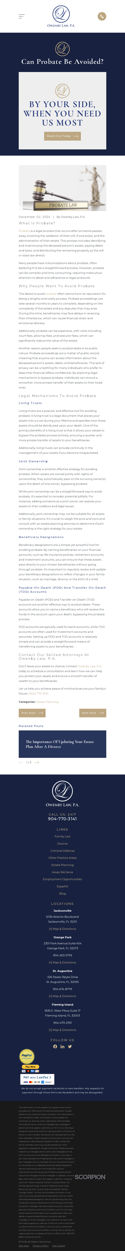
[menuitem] (24, 1246)
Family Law (62, 836)
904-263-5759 (62, 955)
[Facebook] (55, 1046)
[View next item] (36, 762)
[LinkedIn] (62, 1046)
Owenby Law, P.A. (90, 666)
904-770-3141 (62, 818)
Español (62, 886)
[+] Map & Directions (62, 928)
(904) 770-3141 (38, 693)
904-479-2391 (62, 1022)
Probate (24, 231)
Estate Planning (47, 701)
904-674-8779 (62, 989)
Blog (62, 893)
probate (50, 293)
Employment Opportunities (62, 879)
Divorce (62, 843)
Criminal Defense (62, 850)
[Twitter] (70, 1046)
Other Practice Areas (63, 857)
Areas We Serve (62, 872)
